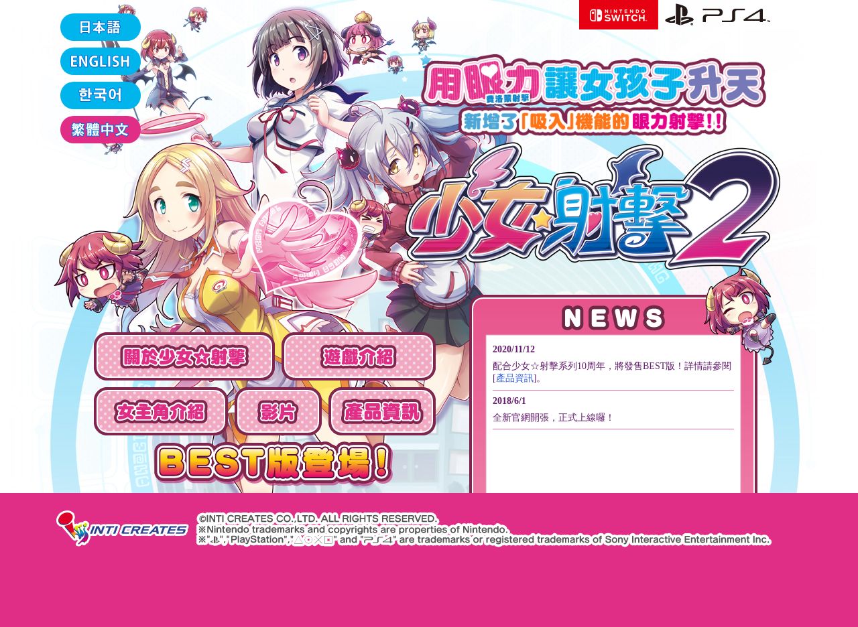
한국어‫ (100, 95)
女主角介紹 (161, 411)
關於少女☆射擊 (184, 356)
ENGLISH (100, 61)
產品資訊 (382, 411)
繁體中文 (100, 129)
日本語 (100, 27)
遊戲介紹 (359, 356)
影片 (278, 411)
